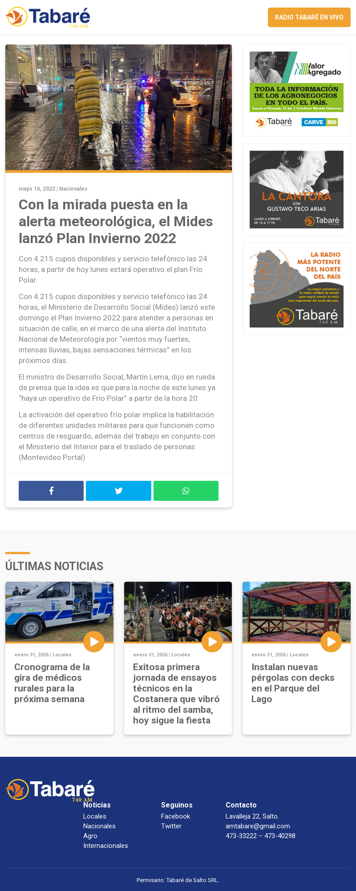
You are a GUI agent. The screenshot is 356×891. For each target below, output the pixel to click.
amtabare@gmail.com (258, 826)
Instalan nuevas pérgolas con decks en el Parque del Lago (293, 683)
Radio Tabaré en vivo (309, 17)
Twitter (171, 826)
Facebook (175, 816)
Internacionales (105, 846)
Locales (62, 655)
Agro (90, 836)
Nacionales (73, 189)
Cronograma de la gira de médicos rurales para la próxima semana (52, 683)
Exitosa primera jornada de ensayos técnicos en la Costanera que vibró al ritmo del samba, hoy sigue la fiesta (176, 694)
